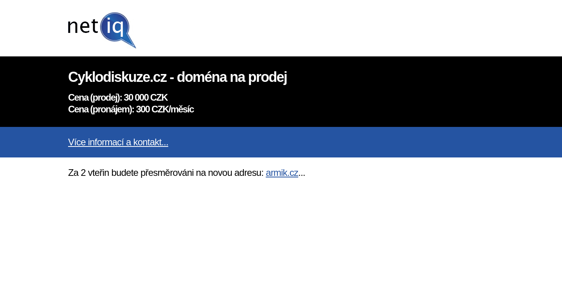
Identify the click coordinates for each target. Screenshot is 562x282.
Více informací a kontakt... (118, 142)
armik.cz (282, 172)
